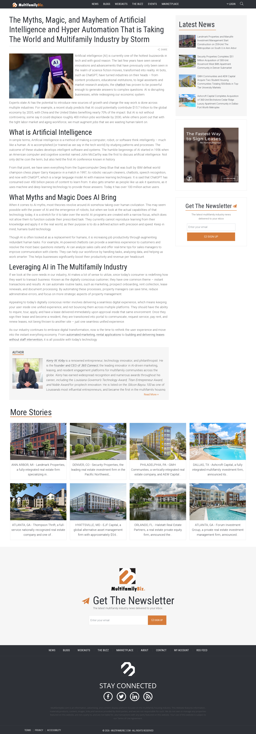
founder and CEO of (76, 365)
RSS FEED (201, 650)
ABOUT (144, 650)
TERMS (27, 730)
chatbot (120, 85)
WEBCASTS (84, 650)
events (152, 4)
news (95, 4)
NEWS (52, 650)
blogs (106, 4)
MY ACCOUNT (181, 650)
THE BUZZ (103, 650)
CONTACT (161, 650)
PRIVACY (39, 730)
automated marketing (80, 335)
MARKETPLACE (124, 650)
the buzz (137, 4)
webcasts (121, 4)
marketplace (170, 4)
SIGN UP (157, 620)
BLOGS (66, 650)
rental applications (108, 335)
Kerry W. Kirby (55, 360)
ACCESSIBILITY (54, 730)
